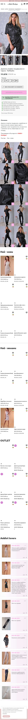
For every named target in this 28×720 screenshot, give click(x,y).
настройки (5, 713)
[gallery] (7, 152)
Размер (4, 78)
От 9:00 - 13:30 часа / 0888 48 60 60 (19, 0)
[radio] (3, 80)
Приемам (6, 716)
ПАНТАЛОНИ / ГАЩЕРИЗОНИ (15, 9)
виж (25, 557)
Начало (2, 9)
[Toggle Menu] (2, 4)
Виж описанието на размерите (12, 87)
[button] (26, 33)
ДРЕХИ (6, 9)
